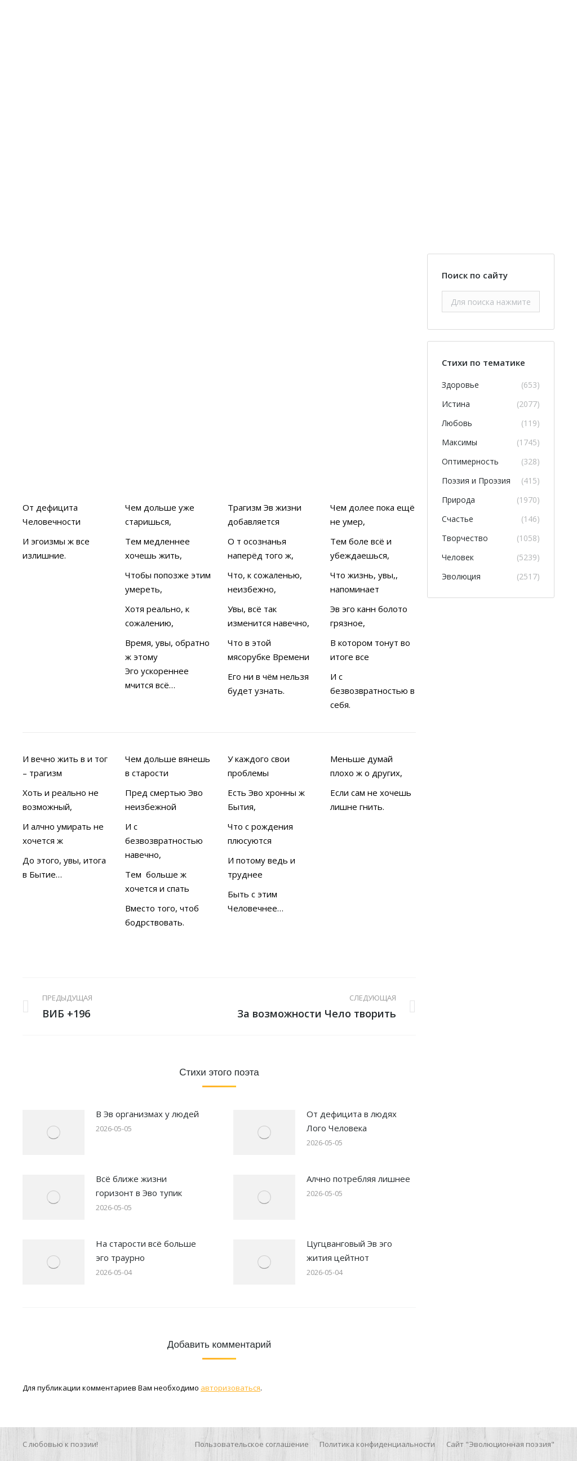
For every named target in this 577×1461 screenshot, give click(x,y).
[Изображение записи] (54, 1132)
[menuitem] (252, 1444)
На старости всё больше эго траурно (146, 1250)
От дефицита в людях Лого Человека (352, 1121)
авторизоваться (230, 1388)
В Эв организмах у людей (147, 1113)
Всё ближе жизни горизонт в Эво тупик (139, 1185)
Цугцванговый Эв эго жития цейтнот (349, 1250)
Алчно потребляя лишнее (358, 1178)
